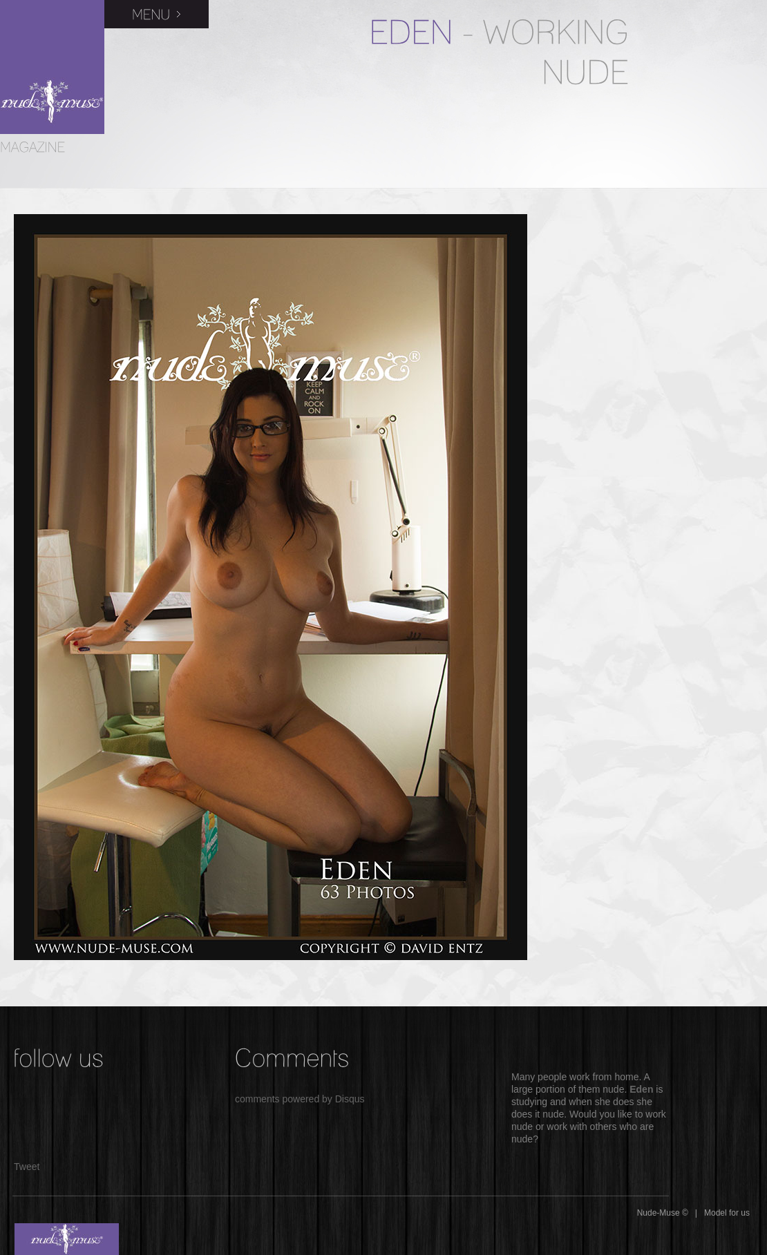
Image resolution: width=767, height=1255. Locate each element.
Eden (641, 1089)
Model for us (727, 1213)
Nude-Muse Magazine (52, 67)
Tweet (26, 1166)
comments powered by (300, 1098)
